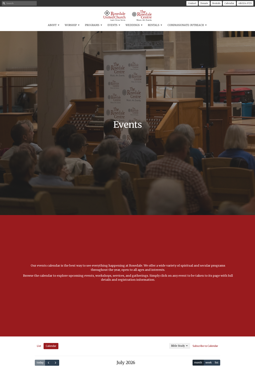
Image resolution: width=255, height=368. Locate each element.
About (54, 25)
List (39, 346)
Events (114, 25)
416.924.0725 (245, 3)
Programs (94, 25)
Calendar (229, 3)
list (216, 362)
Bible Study (179, 346)
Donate (204, 3)
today (40, 362)
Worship (72, 25)
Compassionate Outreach (187, 25)
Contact (192, 3)
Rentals (216, 3)
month (198, 362)
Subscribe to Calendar (205, 346)
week (208, 362)
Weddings (134, 25)
